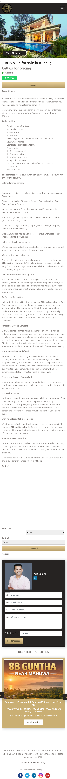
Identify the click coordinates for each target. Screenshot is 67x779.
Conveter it (33, 548)
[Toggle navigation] (62, 8)
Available (9, 73)
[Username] (36, 595)
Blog (43, 762)
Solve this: (9, 633)
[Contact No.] (36, 609)
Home (24, 762)
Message (33, 85)
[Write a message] (36, 621)
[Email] (36, 602)
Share (9, 78)
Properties (33, 762)
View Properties (33, 722)
